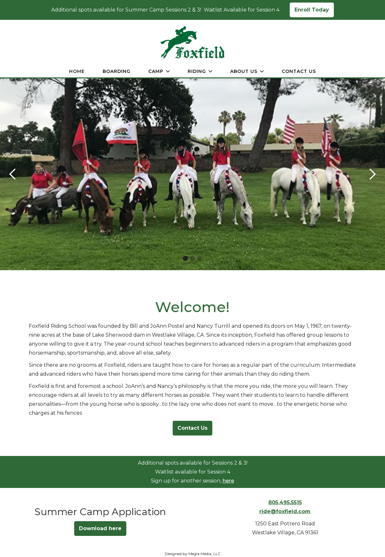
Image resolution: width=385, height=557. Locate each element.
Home (77, 71)
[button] (159, 71)
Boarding (116, 71)
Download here (100, 528)
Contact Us (299, 71)
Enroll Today (312, 10)
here (228, 481)
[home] (192, 42)
